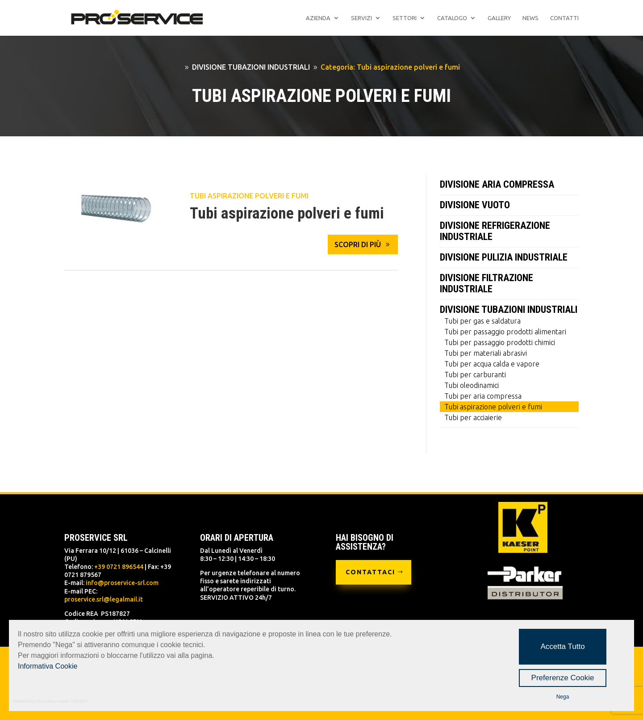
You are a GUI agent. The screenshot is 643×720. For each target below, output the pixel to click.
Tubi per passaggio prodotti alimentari (505, 332)
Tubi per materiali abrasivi (485, 353)
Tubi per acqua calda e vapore (491, 364)
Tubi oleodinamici (471, 385)
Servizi (361, 18)
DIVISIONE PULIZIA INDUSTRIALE (504, 257)
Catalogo (452, 18)
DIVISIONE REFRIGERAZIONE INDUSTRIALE (495, 231)
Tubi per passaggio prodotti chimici (499, 342)
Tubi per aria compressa (483, 396)
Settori (404, 18)
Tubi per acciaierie (473, 417)
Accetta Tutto (562, 646)
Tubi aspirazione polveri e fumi (249, 196)
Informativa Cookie (47, 666)
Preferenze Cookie (562, 678)
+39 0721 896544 (118, 566)
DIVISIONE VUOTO (475, 205)
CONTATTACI (370, 572)
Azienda (318, 18)
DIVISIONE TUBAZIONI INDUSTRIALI (508, 309)
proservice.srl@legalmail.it (103, 599)
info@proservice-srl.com (122, 582)
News (530, 18)
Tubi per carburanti (475, 375)
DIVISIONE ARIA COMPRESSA (497, 184)
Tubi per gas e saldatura (482, 321)
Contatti (564, 18)
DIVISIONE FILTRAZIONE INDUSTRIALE (486, 283)
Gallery (499, 18)
